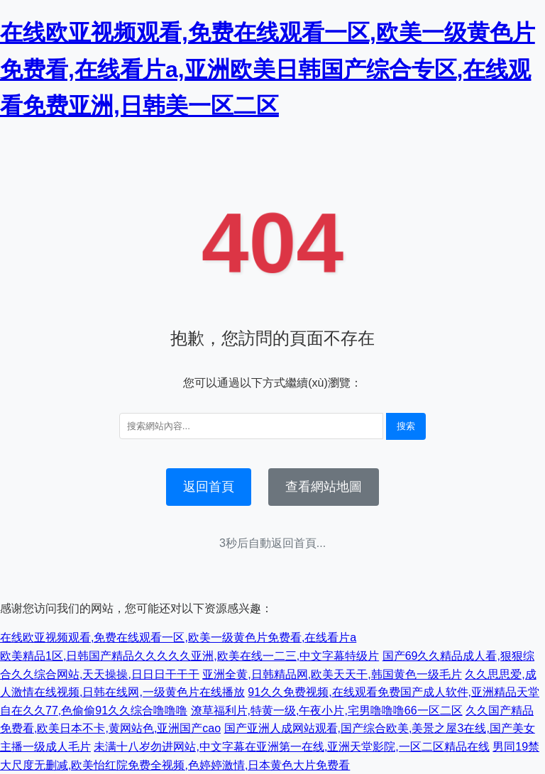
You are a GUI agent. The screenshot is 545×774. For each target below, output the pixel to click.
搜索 (406, 426)
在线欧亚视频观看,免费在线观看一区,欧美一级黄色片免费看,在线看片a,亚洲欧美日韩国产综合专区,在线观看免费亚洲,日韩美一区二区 (267, 69)
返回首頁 (208, 487)
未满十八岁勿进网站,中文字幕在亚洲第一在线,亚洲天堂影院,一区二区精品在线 (291, 747)
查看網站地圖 (323, 487)
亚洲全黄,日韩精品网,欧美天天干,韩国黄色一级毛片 (331, 674)
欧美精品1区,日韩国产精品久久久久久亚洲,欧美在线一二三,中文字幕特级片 (189, 656)
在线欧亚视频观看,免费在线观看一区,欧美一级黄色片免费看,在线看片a (178, 637)
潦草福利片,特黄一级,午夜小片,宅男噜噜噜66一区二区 (327, 710)
